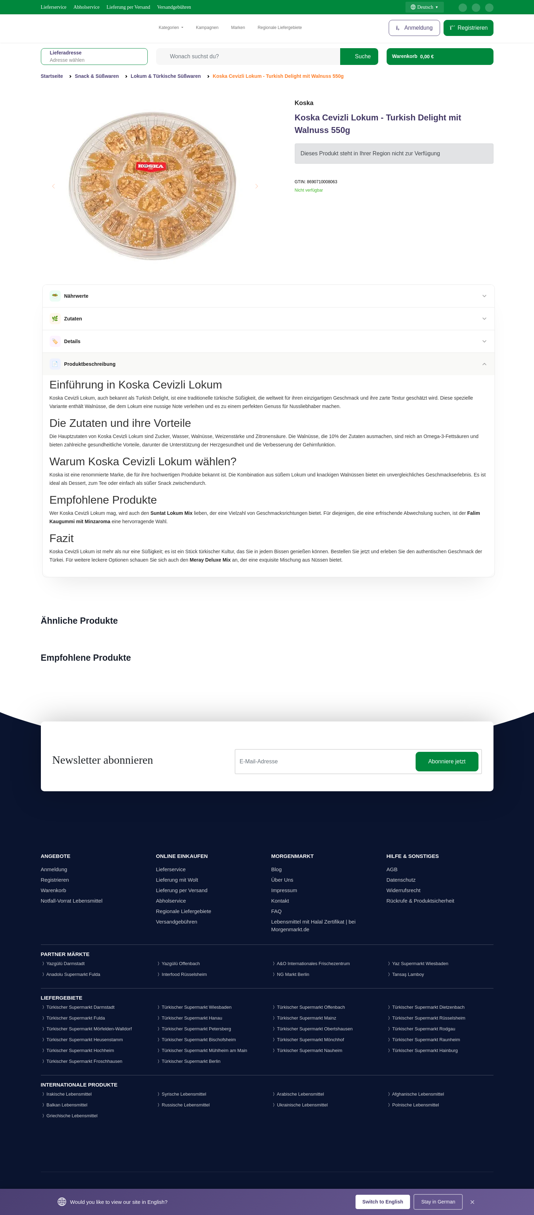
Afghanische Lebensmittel (415, 1094)
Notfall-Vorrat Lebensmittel (72, 901)
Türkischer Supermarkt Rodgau (421, 1028)
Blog (276, 869)
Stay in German (438, 1202)
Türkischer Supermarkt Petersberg (193, 1028)
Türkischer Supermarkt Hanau (189, 1018)
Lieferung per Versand (128, 7)
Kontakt (280, 901)
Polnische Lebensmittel (413, 1104)
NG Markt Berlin (290, 974)
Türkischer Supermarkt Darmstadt (78, 1007)
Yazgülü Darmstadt (63, 963)
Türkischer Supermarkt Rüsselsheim (426, 1018)
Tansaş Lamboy (405, 974)
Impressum (284, 890)
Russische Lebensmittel (183, 1104)
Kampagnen (207, 27)
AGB (392, 869)
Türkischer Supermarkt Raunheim (423, 1039)
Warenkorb (53, 890)
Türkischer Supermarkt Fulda (73, 1018)
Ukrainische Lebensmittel (299, 1104)
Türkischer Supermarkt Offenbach (308, 1007)
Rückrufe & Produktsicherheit (420, 901)
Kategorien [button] (169, 27)
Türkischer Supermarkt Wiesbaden (194, 1007)
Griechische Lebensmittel (69, 1115)
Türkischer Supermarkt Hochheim (77, 1050)
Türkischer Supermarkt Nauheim (307, 1050)
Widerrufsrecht (404, 890)
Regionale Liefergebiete (280, 27)
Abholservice (86, 7)
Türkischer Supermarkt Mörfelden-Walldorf (86, 1028)
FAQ (276, 911)
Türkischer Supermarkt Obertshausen (312, 1028)
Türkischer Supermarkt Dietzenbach (426, 1007)
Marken (238, 27)
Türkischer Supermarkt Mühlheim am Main (201, 1050)
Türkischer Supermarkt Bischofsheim (196, 1039)
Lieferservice (54, 7)
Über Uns (282, 880)
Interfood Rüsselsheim (181, 974)
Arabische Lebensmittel (297, 1094)
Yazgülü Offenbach (178, 963)
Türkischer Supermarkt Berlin (188, 1061)
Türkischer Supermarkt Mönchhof (307, 1039)
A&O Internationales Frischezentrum (310, 963)
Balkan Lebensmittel (64, 1104)
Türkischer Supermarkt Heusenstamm (82, 1039)
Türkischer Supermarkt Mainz (303, 1018)
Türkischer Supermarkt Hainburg (422, 1050)
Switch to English (383, 1202)
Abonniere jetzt (447, 761)
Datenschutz (401, 880)
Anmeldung (414, 28)
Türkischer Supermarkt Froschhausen (82, 1061)
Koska (304, 102)
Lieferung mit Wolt (177, 880)
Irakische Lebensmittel (66, 1094)
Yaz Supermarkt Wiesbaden (417, 963)
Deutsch (422, 7)
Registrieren (468, 28)
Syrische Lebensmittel (181, 1094)
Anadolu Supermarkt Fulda (71, 974)
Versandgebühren (174, 7)
